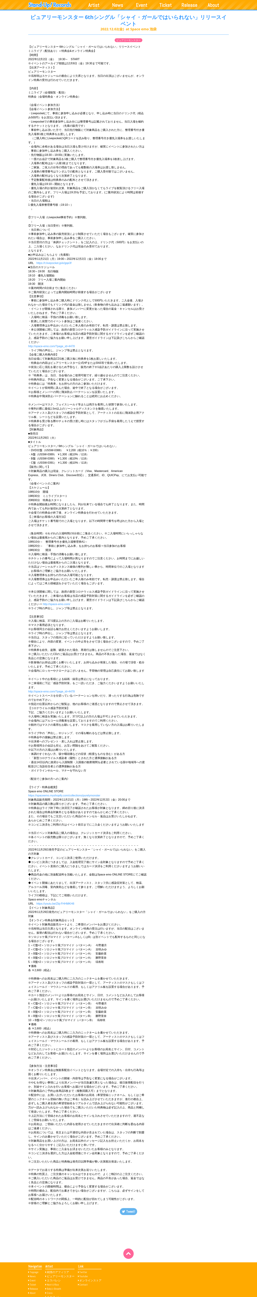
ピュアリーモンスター (128, 40)
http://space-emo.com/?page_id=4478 (51, 346)
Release (189, 5)
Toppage (34, 1272)
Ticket (165, 5)
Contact (83, 1284)
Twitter (83, 1272)
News (117, 5)
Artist (93, 5)
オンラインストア (90, 1280)
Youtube (83, 1276)
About (213, 5)
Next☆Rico (53, 1284)
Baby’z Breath (54, 1289)
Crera (49, 1293)
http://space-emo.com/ (56, 604)
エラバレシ (54, 1280)
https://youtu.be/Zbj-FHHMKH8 (55, 903)
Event (141, 5)
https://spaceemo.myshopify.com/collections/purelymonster (64, 795)
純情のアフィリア (58, 1272)
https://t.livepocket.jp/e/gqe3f (53, 263)
